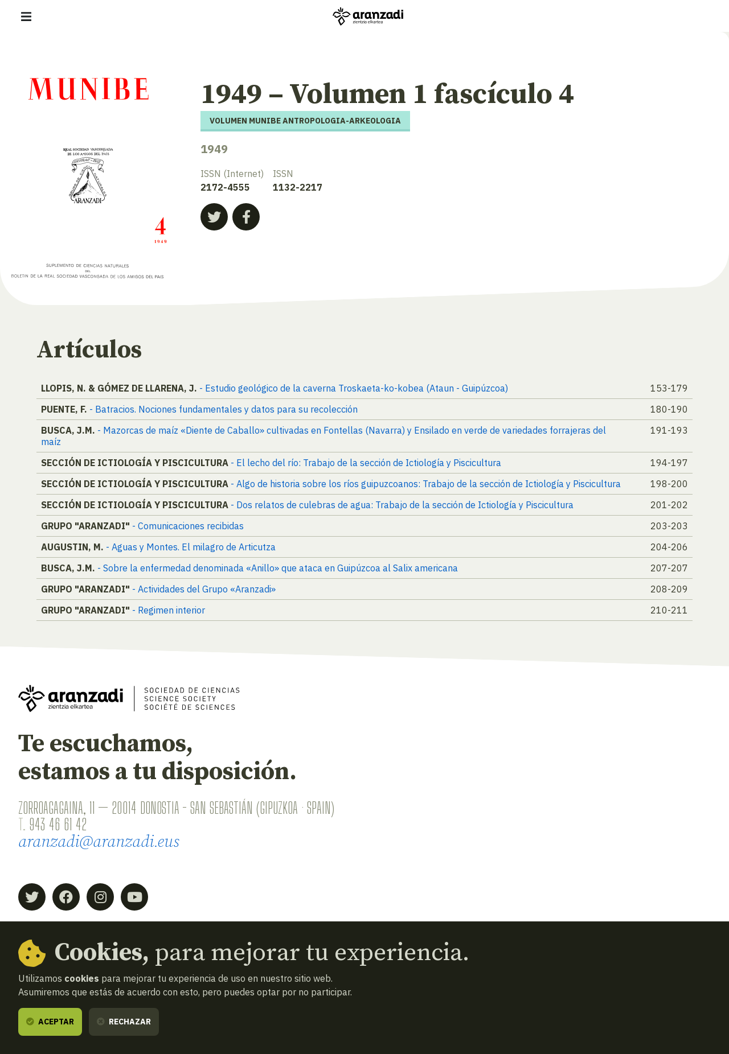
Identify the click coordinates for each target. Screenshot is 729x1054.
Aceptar (50, 1021)
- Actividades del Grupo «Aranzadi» (204, 589)
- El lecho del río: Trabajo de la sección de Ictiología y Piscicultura (366, 462)
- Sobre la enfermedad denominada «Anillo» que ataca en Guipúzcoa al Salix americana (277, 568)
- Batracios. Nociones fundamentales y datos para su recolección (223, 409)
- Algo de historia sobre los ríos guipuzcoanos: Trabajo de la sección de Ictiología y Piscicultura (426, 483)
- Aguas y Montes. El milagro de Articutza (191, 547)
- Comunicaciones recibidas (188, 526)
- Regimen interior (168, 610)
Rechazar (124, 1021)
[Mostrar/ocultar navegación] (26, 16)
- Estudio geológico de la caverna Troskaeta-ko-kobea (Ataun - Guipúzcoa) (353, 388)
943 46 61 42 (58, 824)
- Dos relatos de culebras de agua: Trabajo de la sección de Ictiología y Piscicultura (402, 504)
